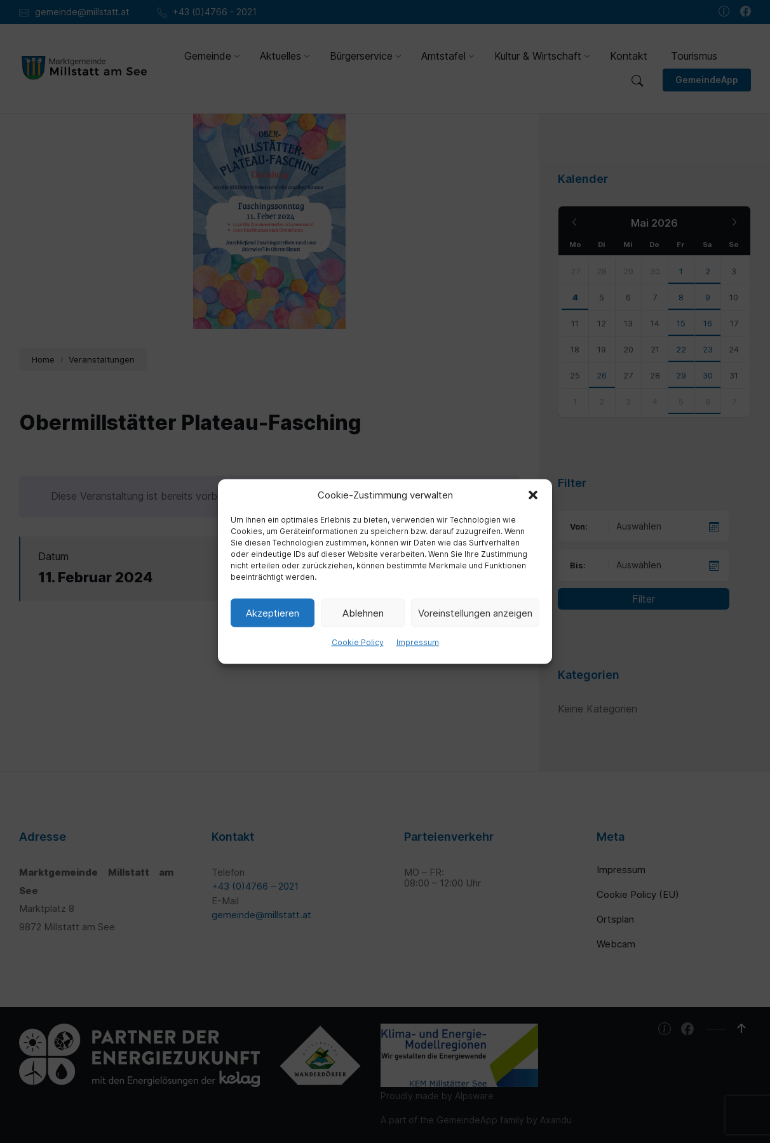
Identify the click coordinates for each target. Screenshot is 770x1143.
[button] (533, 495)
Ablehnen (363, 612)
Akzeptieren (272, 612)
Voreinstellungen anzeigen (475, 612)
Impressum (417, 642)
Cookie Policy (358, 642)
